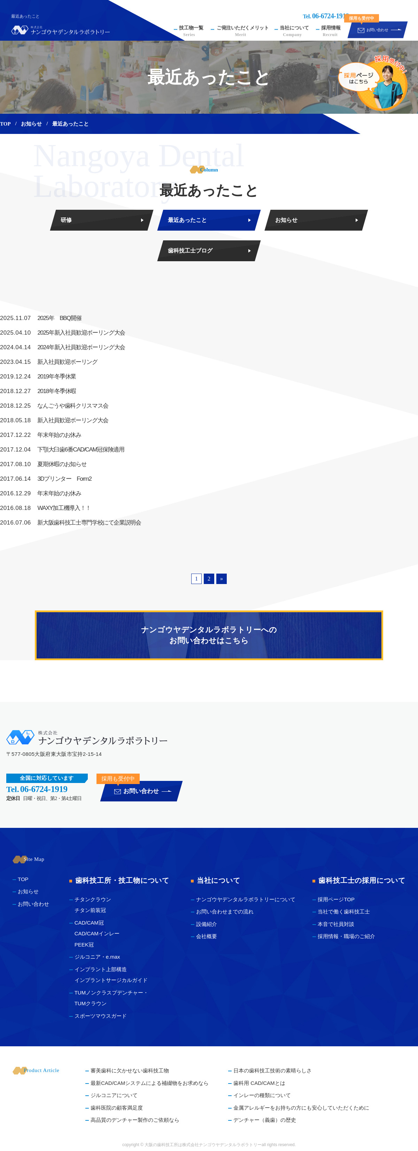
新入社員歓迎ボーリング (49, 362)
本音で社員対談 (336, 924)
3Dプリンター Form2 (46, 479)
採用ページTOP (336, 899)
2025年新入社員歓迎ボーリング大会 (62, 332)
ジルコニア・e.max (97, 957)
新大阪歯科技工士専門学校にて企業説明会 (70, 522)
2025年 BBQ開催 (41, 318)
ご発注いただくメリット (243, 24)
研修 (66, 220)
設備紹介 (206, 924)
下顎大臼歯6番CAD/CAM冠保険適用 (62, 449)
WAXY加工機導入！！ (45, 508)
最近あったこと (187, 220)
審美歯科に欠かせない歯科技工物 (130, 1070)
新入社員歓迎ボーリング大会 (54, 420)
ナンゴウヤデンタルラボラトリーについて (245, 899)
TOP (5, 124)
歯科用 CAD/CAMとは (259, 1083)
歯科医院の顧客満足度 (117, 1108)
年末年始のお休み (40, 435)
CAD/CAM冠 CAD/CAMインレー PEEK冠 (97, 934)
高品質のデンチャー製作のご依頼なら (135, 1120)
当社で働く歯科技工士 (344, 911)
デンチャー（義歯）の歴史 (264, 1120)
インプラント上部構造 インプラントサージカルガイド (111, 974)
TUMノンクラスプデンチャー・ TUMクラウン (112, 998)
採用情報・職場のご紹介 (346, 936)
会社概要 (206, 936)
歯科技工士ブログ (190, 251)
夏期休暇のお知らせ (43, 464)
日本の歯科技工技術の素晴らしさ (272, 1070)
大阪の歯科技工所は (163, 1144)
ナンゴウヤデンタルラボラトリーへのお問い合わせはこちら (209, 635)
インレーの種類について (262, 1095)
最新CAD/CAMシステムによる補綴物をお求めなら (150, 1083)
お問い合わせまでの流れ (225, 911)
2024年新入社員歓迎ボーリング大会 (62, 347)
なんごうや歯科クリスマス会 (54, 405)
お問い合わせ (33, 904)
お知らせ (31, 124)
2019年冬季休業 (38, 376)
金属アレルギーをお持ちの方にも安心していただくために (301, 1108)
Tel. (326, 9)
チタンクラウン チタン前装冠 (93, 904)
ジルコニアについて (114, 1095)
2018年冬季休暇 (38, 391)
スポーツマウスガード (101, 1016)
